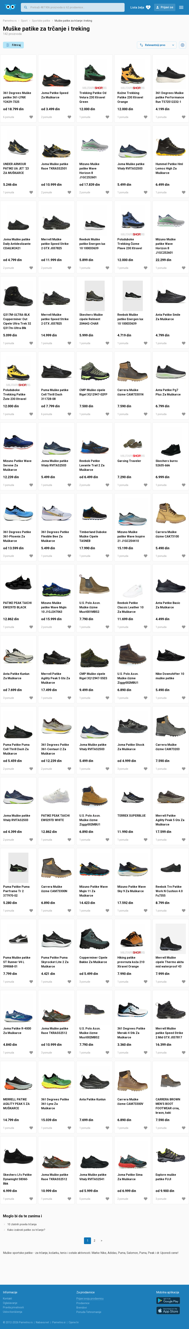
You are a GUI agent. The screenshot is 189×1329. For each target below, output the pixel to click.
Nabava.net (42, 1322)
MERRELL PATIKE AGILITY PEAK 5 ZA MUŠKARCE (16, 1107)
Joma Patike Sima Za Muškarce (129, 1180)
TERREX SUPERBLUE (131, 818)
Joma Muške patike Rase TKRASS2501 (54, 169)
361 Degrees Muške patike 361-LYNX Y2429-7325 (17, 100)
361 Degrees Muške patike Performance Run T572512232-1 (170, 100)
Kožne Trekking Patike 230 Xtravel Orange (130, 100)
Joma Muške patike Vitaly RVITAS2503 (131, 169)
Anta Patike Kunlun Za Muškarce (16, 679)
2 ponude (46, 120)
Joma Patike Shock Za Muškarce (130, 750)
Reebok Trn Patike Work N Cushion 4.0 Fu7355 (169, 894)
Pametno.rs (10, 23)
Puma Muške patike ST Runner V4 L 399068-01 (16, 965)
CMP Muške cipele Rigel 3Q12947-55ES (93, 679)
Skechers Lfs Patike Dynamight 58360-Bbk (17, 1182)
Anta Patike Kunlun (92, 1102)
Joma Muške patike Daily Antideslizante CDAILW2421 (17, 247)
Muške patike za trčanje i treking (73, 23)
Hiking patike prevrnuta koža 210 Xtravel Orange (130, 965)
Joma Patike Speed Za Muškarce (54, 98)
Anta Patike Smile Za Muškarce (168, 320)
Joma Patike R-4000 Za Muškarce (17, 1034)
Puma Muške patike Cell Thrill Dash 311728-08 (54, 397)
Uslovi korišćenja (12, 1311)
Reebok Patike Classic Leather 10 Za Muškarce (130, 610)
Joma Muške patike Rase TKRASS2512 (54, 1034)
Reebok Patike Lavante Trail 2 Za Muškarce (91, 468)
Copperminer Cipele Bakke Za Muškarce (93, 963)
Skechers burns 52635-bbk (167, 466)
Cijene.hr (74, 1322)
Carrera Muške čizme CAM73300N (54, 892)
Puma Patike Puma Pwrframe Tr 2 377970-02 (16, 894)
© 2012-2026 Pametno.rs (18, 1322)
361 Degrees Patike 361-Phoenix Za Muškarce (17, 539)
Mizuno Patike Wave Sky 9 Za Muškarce (131, 892)
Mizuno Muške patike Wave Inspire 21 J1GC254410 (131, 539)
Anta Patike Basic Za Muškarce (168, 608)
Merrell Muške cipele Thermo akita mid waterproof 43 (170, 965)
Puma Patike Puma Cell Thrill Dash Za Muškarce (16, 752)
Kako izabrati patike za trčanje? (26, 1232)
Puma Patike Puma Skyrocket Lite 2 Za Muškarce (54, 965)
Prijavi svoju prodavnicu (90, 1298)
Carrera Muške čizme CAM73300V (130, 1105)
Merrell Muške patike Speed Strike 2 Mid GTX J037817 (169, 1036)
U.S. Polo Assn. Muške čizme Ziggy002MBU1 (127, 681)
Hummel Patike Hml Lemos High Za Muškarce (169, 171)
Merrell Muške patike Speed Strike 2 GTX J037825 (55, 247)
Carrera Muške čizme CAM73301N (130, 395)
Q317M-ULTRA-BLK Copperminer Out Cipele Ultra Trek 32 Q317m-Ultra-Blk (17, 324)
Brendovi (81, 1307)
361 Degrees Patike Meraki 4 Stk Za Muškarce (131, 1036)
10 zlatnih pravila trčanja (22, 1227)
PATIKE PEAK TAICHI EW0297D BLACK (17, 608)
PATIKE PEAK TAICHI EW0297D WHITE (55, 821)
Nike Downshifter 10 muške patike (170, 679)
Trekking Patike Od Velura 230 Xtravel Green (92, 100)
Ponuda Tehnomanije (88, 1312)
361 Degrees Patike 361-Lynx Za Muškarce (55, 1107)
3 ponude (8, 558)
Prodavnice (83, 1303)
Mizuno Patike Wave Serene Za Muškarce (17, 468)
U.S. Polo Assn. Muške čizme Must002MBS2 (89, 1036)
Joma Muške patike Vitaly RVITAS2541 (92, 1180)
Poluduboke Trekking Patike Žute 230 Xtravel (14, 397)
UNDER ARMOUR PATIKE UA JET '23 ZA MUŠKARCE (16, 171)
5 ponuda (84, 1201)
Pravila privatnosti (13, 1307)
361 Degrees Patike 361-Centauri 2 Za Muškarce (55, 752)
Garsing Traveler (129, 464)
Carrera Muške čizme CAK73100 (167, 537)
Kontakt (7, 1298)
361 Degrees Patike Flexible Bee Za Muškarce (55, 539)
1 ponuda (84, 120)
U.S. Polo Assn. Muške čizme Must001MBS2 (89, 610)
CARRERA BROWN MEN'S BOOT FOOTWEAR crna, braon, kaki (168, 1109)
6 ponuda (8, 120)
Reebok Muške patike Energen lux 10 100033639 (92, 247)
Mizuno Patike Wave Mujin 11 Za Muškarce (93, 894)
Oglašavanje (10, 1302)
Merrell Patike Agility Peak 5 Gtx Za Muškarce (55, 681)
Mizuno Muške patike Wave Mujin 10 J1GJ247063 (53, 610)
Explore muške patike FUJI (166, 1180)
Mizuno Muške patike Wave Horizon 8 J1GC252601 (89, 173)
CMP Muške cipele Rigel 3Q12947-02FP (93, 395)
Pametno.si (59, 1322)
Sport (24, 23)
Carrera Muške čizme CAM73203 (168, 750)
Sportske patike (41, 23)
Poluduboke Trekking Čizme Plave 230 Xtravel (129, 247)
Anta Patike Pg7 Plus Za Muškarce (168, 395)
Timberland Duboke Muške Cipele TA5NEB (93, 539)
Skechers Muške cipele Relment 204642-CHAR (91, 322)
